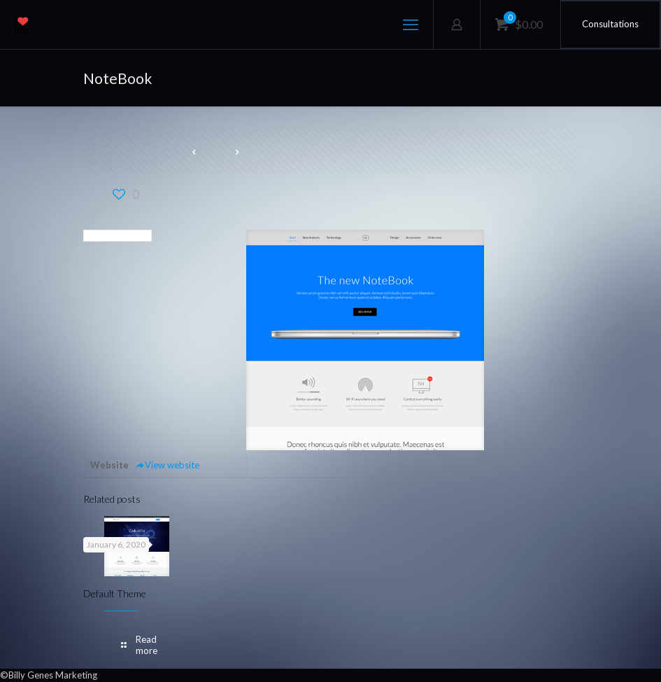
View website (167, 465)
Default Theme (114, 593)
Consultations (610, 23)
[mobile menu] (410, 24)
